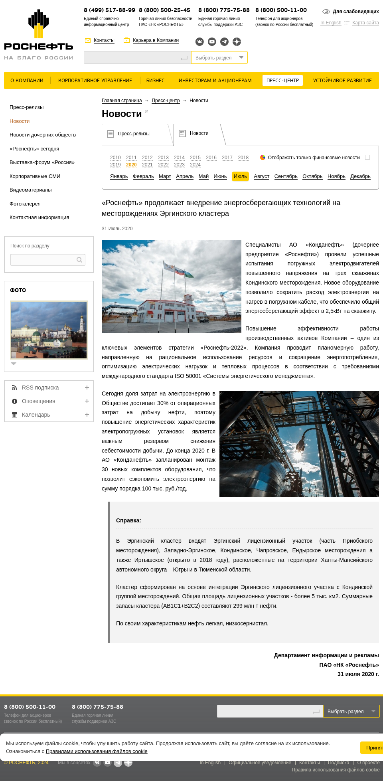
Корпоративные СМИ (35, 176)
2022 (163, 165)
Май (204, 176)
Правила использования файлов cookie (336, 770)
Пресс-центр (283, 80)
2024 (195, 165)
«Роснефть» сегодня (34, 149)
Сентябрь (286, 176)
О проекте (368, 762)
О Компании (26, 80)
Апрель (184, 176)
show (16, 364)
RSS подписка (40, 387)
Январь (119, 176)
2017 (227, 157)
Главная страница (122, 100)
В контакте (97, 763)
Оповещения (38, 401)
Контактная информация (39, 217)
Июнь (220, 176)
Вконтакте (199, 42)
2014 (179, 157)
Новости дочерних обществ (43, 135)
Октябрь (312, 176)
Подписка (338, 762)
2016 (211, 157)
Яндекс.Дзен (237, 42)
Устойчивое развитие (342, 80)
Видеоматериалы (31, 190)
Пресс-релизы (26, 107)
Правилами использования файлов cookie (97, 751)
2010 (115, 157)
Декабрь (360, 176)
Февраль (143, 176)
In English (331, 23)
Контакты (104, 40)
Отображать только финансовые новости (314, 157)
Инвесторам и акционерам (215, 80)
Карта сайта (365, 23)
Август (261, 176)
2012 (147, 157)
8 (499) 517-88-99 (109, 11)
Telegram (224, 42)
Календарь (36, 414)
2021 (147, 165)
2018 (243, 157)
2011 (131, 157)
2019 (115, 165)
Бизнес (155, 80)
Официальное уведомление (260, 762)
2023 (179, 165)
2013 (163, 157)
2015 (195, 157)
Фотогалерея (25, 204)
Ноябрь (336, 176)
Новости (20, 121)
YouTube (212, 42)
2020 (131, 165)
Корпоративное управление (95, 80)
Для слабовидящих (356, 11)
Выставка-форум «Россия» (42, 162)
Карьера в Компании (156, 40)
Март (165, 176)
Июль (240, 176)
